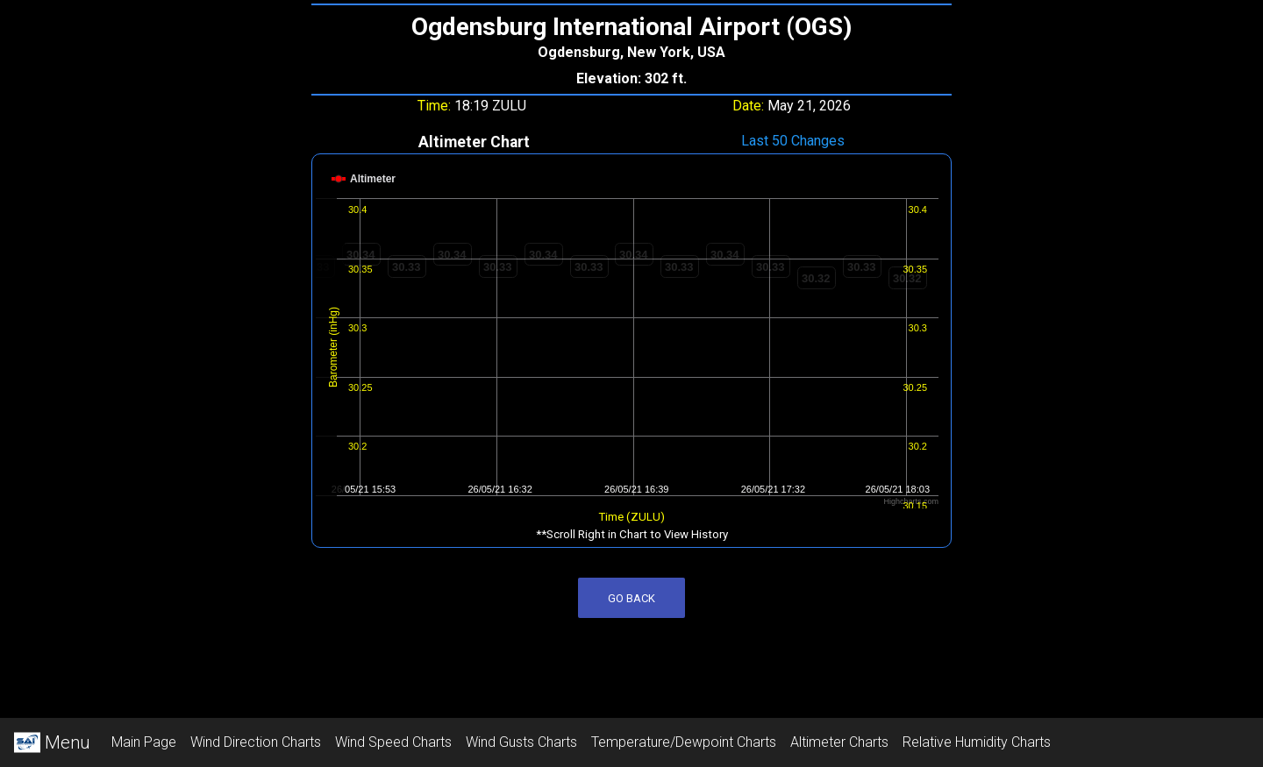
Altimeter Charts (839, 742)
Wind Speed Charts (393, 742)
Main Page (143, 742)
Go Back (631, 598)
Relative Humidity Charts (977, 742)
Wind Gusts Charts (521, 742)
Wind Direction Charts (255, 742)
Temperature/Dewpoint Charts (683, 742)
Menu (52, 742)
